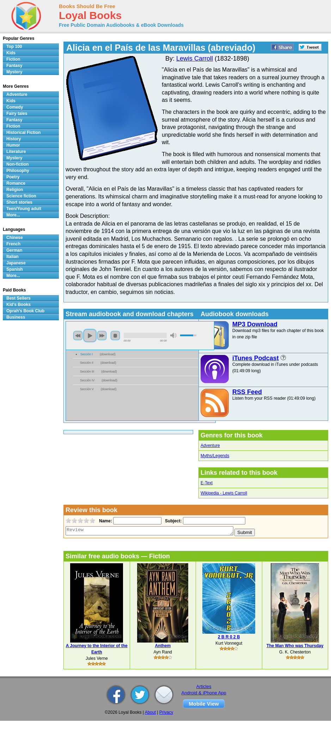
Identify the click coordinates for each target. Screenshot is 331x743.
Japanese (16, 262)
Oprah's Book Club (25, 310)
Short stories (19, 202)
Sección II (86, 362)
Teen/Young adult (23, 208)
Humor (13, 145)
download (108, 354)
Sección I (86, 354)
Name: (105, 520)
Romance (15, 183)
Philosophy (17, 170)
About (150, 712)
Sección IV (87, 380)
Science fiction (21, 196)
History (13, 138)
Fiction (13, 59)
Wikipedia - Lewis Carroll (224, 493)
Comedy (14, 107)
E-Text (207, 482)
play (90, 335)
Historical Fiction (23, 132)
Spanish (14, 269)
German (14, 250)
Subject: (173, 520)
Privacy (166, 712)
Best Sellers (18, 298)
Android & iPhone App (204, 692)
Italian (12, 256)
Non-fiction (17, 164)
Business (15, 317)
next (102, 335)
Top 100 (14, 46)
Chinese (14, 237)
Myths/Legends (215, 455)
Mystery (14, 71)
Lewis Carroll (194, 58)
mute (173, 335)
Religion (14, 189)
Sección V (87, 389)
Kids (11, 52)
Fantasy (14, 65)
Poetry (12, 176)
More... (13, 215)
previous (78, 335)
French (13, 243)
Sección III (87, 371)
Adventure (210, 445)
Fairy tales (16, 113)
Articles (204, 686)
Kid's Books (18, 304)
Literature (16, 151)
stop (115, 335)
